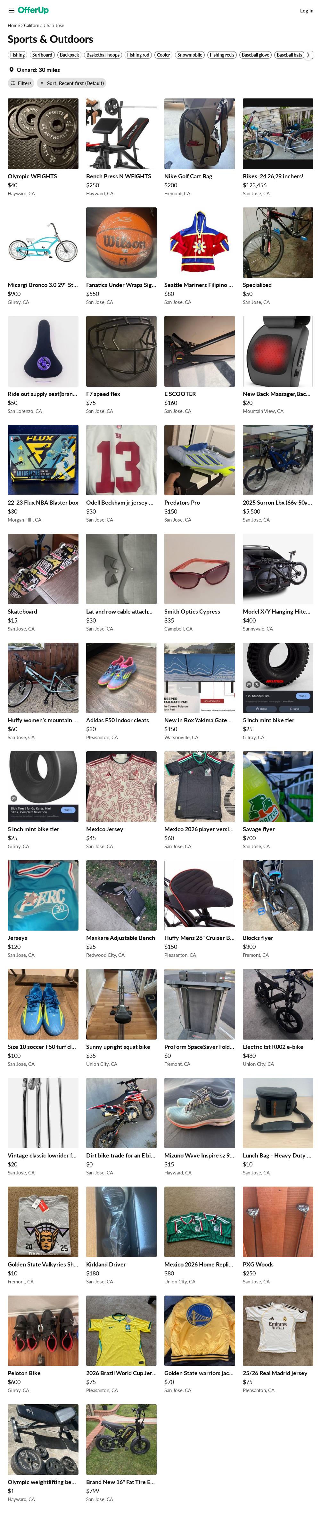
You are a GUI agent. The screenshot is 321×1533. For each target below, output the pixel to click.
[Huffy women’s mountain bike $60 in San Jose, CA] (43, 693)
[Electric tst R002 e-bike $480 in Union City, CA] (278, 1019)
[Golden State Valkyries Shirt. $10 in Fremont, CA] (43, 1237)
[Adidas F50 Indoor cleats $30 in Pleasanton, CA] (121, 693)
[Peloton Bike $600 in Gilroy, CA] (43, 1346)
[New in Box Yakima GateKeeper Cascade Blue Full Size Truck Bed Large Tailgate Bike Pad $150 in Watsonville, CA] (199, 693)
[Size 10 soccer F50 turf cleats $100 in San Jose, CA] (43, 1019)
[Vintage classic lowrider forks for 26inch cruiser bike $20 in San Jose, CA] (43, 1128)
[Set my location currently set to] (34, 69)
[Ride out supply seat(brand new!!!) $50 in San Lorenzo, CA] (43, 366)
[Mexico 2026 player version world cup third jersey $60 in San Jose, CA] (199, 802)
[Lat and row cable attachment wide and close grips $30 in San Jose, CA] (121, 584)
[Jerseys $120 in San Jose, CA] (43, 911)
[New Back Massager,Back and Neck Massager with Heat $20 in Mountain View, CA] (278, 366)
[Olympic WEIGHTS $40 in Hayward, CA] (43, 149)
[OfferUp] (33, 10)
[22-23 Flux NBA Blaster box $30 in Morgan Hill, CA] (43, 475)
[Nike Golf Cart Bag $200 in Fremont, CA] (199, 149)
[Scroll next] (308, 55)
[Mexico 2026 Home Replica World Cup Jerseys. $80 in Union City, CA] (199, 1237)
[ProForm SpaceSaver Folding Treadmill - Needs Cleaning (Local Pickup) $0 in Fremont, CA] (199, 1019)
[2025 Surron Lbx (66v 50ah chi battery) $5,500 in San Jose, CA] (278, 475)
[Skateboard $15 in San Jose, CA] (43, 584)
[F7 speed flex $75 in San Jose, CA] (121, 366)
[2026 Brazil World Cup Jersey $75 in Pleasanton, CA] (121, 1346)
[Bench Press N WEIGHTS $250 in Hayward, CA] (121, 149)
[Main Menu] (11, 10)
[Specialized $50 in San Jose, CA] (278, 258)
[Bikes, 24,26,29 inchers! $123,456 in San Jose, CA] (278, 149)
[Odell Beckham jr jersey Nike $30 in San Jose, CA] (121, 475)
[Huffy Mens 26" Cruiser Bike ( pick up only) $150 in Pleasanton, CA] (199, 911)
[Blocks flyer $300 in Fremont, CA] (278, 911)
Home (14, 25)
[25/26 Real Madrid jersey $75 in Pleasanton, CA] (278, 1346)
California (33, 25)
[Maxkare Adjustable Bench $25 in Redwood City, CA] (121, 911)
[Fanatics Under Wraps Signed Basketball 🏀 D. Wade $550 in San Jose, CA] (121, 258)
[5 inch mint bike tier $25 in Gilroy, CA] (278, 693)
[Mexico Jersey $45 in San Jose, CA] (121, 802)
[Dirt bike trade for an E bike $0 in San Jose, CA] (121, 1128)
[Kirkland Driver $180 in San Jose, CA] (121, 1237)
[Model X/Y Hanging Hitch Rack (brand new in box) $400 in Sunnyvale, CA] (278, 584)
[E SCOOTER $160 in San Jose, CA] (199, 366)
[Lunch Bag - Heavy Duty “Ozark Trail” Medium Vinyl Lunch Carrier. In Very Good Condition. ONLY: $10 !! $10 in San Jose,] (278, 1128)
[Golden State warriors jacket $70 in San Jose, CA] (199, 1346)
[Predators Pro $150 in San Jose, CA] (199, 475)
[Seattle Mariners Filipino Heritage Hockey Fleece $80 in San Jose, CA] (199, 258)
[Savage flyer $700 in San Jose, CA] (278, 802)
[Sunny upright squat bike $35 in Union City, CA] (121, 1019)
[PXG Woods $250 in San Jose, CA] (278, 1237)
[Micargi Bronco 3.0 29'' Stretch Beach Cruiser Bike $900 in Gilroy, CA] (43, 258)
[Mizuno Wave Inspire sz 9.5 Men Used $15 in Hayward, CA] (199, 1128)
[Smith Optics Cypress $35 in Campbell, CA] (199, 584)
